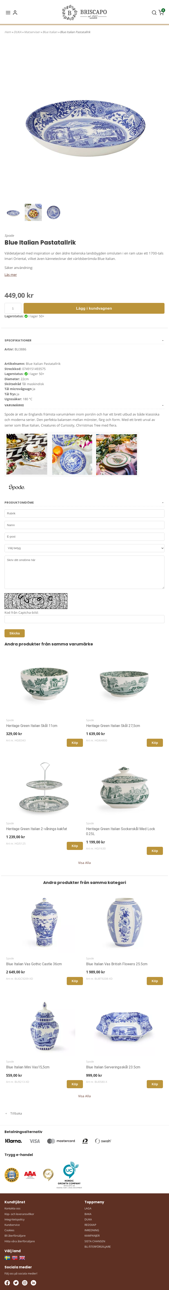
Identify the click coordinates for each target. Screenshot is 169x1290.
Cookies (9, 1230)
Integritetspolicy (14, 1219)
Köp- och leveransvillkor (19, 1214)
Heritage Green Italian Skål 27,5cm (113, 726)
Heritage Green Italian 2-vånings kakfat (36, 829)
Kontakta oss (12, 1208)
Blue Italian (50, 32)
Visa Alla (84, 863)
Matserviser (32, 32)
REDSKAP (90, 1225)
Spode (9, 235)
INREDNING (91, 1230)
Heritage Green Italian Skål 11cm (31, 726)
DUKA (18, 32)
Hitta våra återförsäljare (19, 1241)
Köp (75, 743)
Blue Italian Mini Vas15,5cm (27, 1067)
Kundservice (12, 1225)
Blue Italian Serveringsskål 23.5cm (113, 1067)
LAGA (87, 1208)
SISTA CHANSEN (94, 1241)
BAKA (87, 1214)
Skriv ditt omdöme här (84, 572)
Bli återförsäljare (15, 1236)
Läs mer (10, 274)
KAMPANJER (92, 1236)
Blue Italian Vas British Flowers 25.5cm (116, 964)
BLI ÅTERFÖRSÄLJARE (97, 1247)
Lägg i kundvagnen (94, 308)
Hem (7, 32)
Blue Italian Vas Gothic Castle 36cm (34, 964)
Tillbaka (13, 1113)
